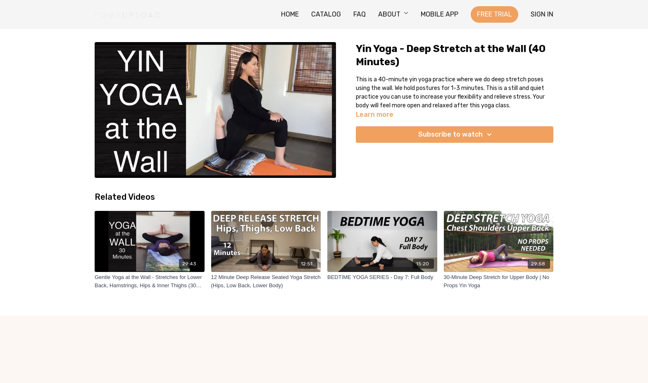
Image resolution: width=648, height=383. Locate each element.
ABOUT (393, 14)
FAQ (359, 14)
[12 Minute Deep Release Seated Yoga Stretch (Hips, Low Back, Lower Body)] (266, 281)
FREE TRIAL (494, 14)
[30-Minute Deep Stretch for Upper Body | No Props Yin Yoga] (499, 281)
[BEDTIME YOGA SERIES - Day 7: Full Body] (382, 277)
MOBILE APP (439, 14)
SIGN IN (542, 14)
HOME (290, 14)
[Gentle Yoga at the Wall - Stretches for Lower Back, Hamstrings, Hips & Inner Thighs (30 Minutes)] (150, 281)
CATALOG (326, 14)
